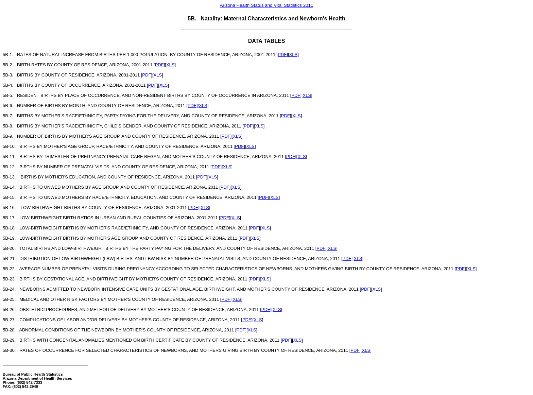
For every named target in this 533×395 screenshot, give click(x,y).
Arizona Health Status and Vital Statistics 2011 (266, 5)
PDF (282, 54)
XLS (293, 54)
